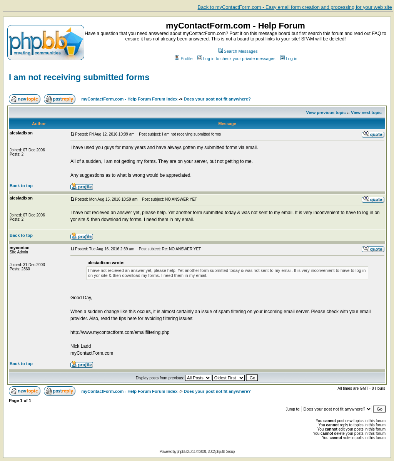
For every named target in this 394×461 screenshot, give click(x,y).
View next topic (366, 112)
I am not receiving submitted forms (79, 77)
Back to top (21, 185)
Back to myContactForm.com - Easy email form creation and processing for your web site (295, 7)
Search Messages (238, 51)
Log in (288, 58)
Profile (183, 58)
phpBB (181, 451)
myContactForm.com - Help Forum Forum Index (129, 99)
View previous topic (326, 112)
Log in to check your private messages (236, 58)
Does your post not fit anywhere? (217, 99)
